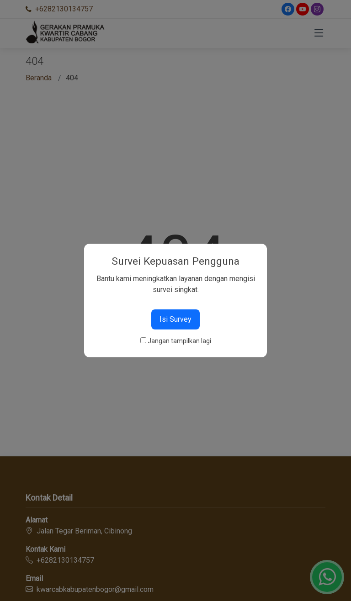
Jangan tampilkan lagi (179, 341)
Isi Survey (175, 319)
